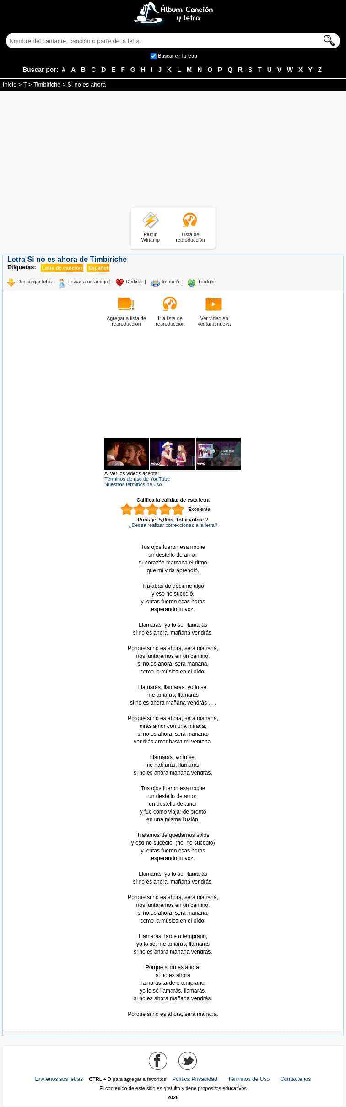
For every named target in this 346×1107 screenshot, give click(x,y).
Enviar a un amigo (87, 281)
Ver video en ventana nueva (214, 320)
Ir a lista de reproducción (170, 320)
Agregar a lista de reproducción (126, 320)
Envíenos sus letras (59, 1079)
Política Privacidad (194, 1079)
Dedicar (134, 281)
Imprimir (171, 281)
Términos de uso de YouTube (137, 479)
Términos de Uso (249, 1079)
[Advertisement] (173, 151)
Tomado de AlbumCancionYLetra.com (173, 1006)
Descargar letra (34, 281)
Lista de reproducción (190, 237)
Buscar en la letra (177, 56)
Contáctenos (295, 1079)
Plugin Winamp (150, 237)
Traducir (207, 281)
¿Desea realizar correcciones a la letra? (173, 525)
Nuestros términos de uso (133, 484)
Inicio (9, 84)
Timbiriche (46, 84)
